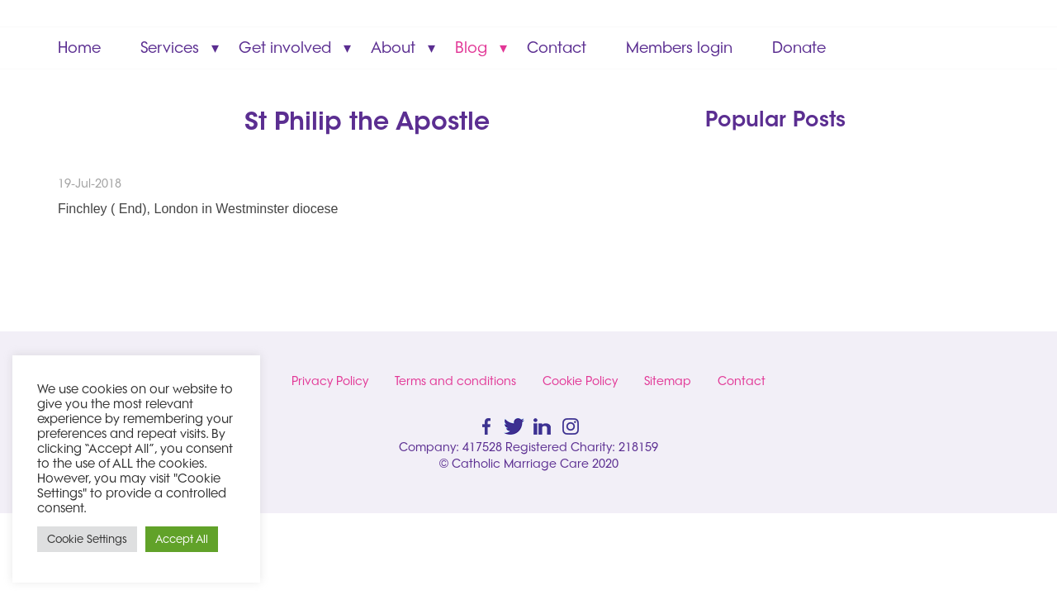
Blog (471, 47)
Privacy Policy (330, 381)
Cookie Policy (580, 381)
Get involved (285, 47)
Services (169, 47)
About (393, 47)
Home (79, 47)
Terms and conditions (455, 381)
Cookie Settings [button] (87, 538)
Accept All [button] (181, 538)
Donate (799, 47)
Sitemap (667, 381)
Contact (556, 47)
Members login (679, 47)
